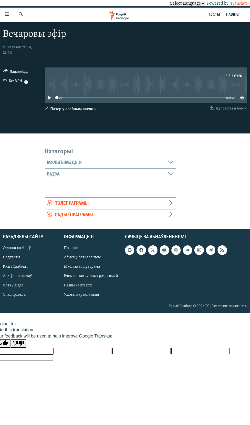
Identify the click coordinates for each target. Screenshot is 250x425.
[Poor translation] (18, 343)
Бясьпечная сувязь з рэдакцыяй (91, 276)
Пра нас (71, 248)
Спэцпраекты (14, 295)
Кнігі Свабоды (15, 267)
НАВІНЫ (232, 15)
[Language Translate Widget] (179, 3)
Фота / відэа (13, 285)
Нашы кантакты (78, 285)
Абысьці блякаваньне (82, 258)
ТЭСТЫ (214, 15)
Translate (234, 3)
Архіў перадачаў (17, 276)
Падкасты (11, 258)
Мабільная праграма (82, 267)
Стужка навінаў (17, 248)
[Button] (15, 72)
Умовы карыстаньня (81, 295)
